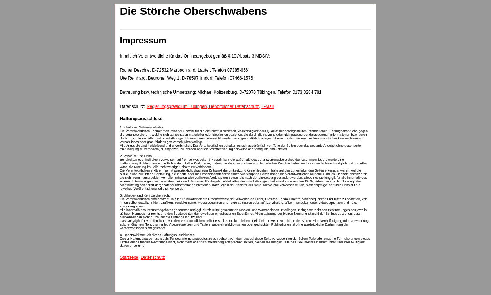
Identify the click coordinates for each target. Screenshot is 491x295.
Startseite (129, 257)
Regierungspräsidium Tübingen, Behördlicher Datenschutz (203, 106)
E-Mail (267, 106)
